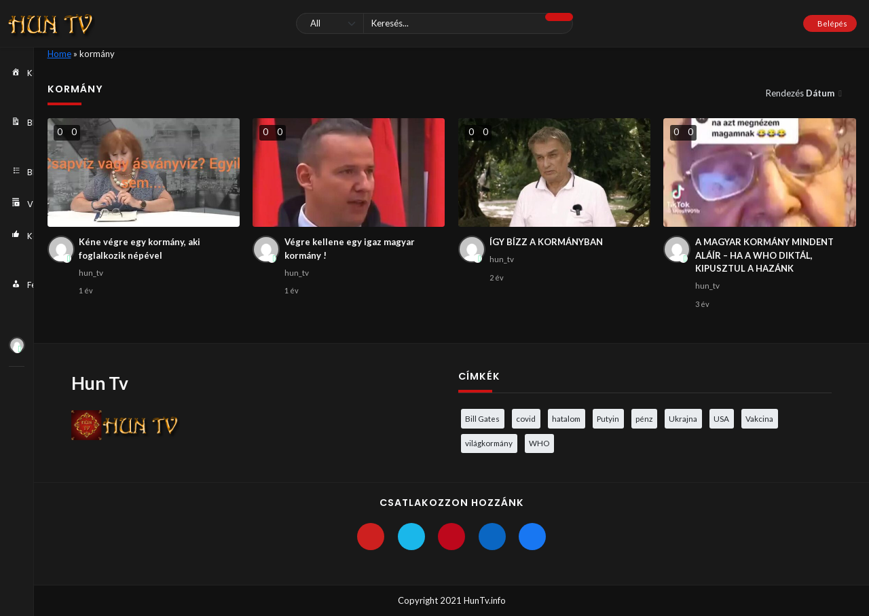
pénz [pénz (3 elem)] (643, 418)
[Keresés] (434, 23)
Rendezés (801, 93)
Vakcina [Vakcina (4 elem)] (759, 418)
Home (59, 53)
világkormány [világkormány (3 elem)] (489, 443)
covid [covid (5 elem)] (526, 418)
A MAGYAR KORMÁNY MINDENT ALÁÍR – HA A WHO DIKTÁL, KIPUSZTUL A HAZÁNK (764, 255)
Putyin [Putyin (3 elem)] (608, 418)
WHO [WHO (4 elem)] (539, 443)
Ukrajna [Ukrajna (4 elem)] (683, 418)
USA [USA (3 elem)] (721, 418)
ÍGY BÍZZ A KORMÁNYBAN (546, 241)
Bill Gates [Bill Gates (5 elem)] (482, 418)
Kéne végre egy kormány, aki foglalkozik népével (139, 248)
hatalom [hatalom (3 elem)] (566, 418)
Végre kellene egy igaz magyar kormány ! (349, 248)
